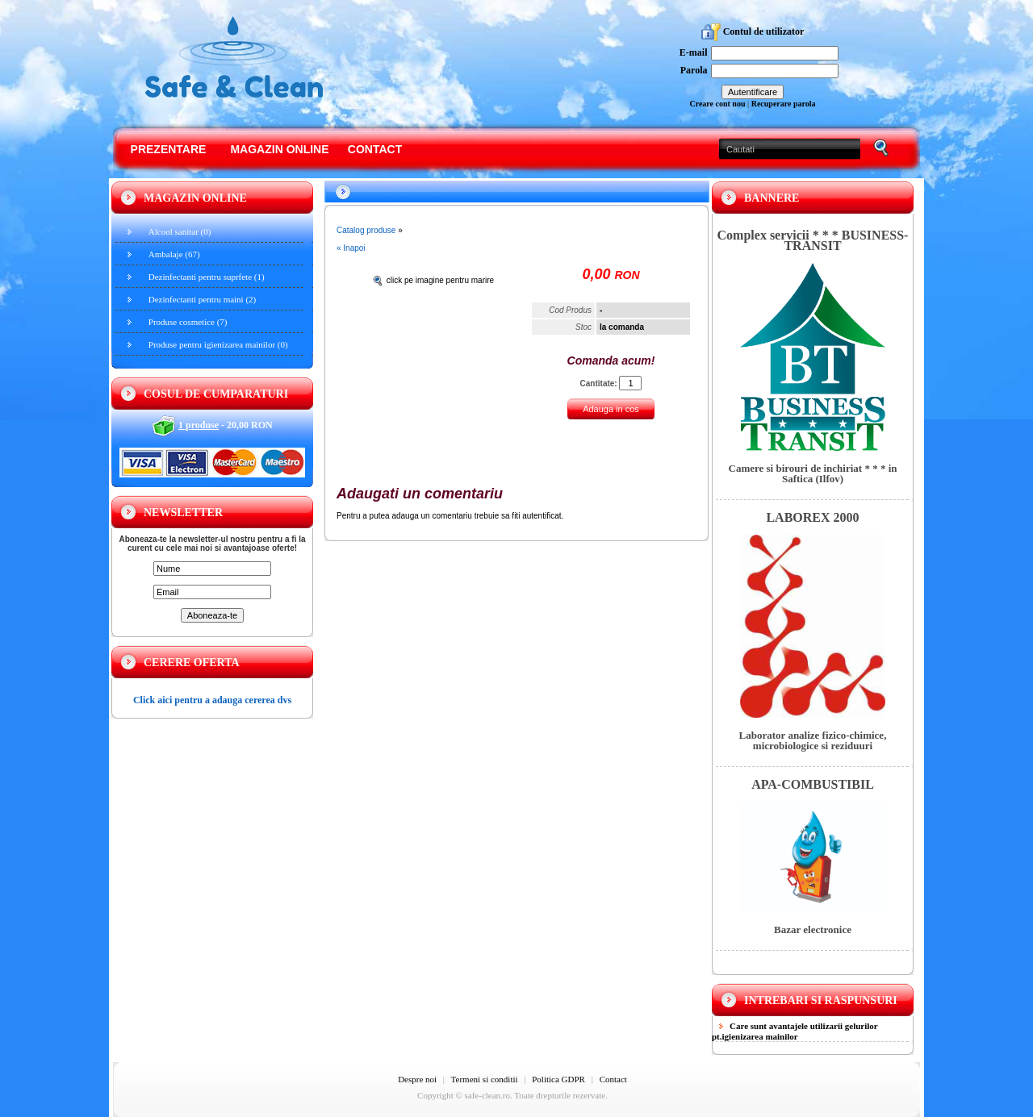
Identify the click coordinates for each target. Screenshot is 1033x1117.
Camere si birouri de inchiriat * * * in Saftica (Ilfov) (813, 473)
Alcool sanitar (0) (179, 231)
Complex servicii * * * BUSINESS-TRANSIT (813, 240)
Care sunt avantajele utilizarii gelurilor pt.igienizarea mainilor (795, 1031)
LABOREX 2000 (812, 517)
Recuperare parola (783, 103)
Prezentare (169, 149)
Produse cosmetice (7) (188, 322)
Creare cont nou (717, 103)
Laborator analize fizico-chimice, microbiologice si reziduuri (813, 740)
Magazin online (279, 149)
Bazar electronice (812, 929)
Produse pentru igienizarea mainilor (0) (218, 344)
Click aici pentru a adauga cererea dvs (212, 700)
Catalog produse (366, 230)
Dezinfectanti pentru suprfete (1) (206, 276)
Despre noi (417, 1079)
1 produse (198, 425)
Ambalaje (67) (174, 254)
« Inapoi (351, 248)
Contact (375, 149)
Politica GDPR (558, 1079)
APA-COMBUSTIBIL (812, 784)
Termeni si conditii (484, 1079)
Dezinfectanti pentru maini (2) (202, 299)
